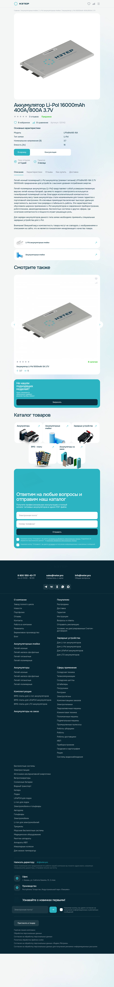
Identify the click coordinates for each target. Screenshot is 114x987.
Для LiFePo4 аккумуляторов (70, 676)
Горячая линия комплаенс (26, 960)
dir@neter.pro (43, 887)
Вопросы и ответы (65, 645)
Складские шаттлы (65, 705)
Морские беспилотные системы (29, 855)
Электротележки (65, 729)
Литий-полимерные (23, 685)
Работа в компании (23, 649)
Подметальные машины (68, 746)
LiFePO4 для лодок (23, 823)
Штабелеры (62, 709)
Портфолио (19, 637)
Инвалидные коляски (24, 872)
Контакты (18, 645)
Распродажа (63, 629)
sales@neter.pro (54, 602)
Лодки (17, 819)
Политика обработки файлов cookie (30, 970)
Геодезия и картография (68, 774)
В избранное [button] (22, 122)
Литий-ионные (21, 673)
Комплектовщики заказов (69, 725)
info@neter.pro (83, 602)
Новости (18, 633)
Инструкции (62, 641)
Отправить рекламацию (68, 649)
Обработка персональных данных (29, 963)
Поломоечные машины (67, 741)
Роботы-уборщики (65, 754)
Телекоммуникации (66, 701)
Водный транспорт (22, 811)
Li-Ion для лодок (21, 827)
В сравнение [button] (40, 122)
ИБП (59, 766)
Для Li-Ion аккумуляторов (69, 668)
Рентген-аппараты (22, 864)
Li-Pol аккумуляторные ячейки (50, 11)
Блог (16, 662)
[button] (96, 290)
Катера (17, 815)
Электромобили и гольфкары (27, 831)
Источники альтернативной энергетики (32, 799)
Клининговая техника (67, 737)
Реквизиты (19, 653)
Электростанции (21, 795)
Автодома (18, 835)
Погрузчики (62, 713)
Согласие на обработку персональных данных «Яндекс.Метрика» (44, 974)
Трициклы (18, 851)
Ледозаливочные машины (69, 733)
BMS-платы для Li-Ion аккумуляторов (31, 721)
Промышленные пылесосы (69, 750)
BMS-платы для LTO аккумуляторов (30, 729)
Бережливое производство (26, 658)
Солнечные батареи (23, 807)
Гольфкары (19, 839)
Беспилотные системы (24, 791)
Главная (17, 11)
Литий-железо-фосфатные (26, 677)
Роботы (60, 758)
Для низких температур (25, 876)
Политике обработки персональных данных (61, 567)
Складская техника (66, 697)
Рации (60, 778)
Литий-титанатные (22, 681)
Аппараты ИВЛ (21, 868)
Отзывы (17, 641)
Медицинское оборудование (27, 859)
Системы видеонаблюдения (70, 782)
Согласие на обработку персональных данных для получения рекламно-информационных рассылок (48, 978)
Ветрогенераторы (22, 803)
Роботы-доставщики (66, 762)
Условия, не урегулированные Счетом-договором (75, 654)
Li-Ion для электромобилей (26, 847)
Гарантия (61, 637)
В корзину (28, 152)
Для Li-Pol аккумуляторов (69, 672)
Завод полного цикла (24, 629)
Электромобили (21, 843)
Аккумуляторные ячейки (29, 11)
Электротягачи (64, 721)
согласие (51, 571)
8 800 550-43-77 (27, 602)
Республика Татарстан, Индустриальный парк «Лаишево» (51, 918)
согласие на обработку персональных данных (64, 565)
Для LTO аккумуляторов (68, 680)
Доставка (61, 633)
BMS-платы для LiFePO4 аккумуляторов (32, 725)
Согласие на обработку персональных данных (35, 967)
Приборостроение (65, 770)
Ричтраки (61, 717)
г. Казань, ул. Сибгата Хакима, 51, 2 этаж (43, 906)
